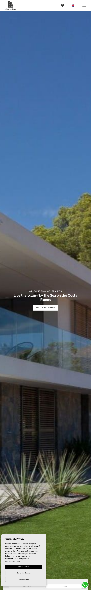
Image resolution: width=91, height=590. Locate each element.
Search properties (45, 308)
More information (12, 561)
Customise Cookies (23, 573)
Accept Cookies (23, 567)
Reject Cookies (23, 579)
